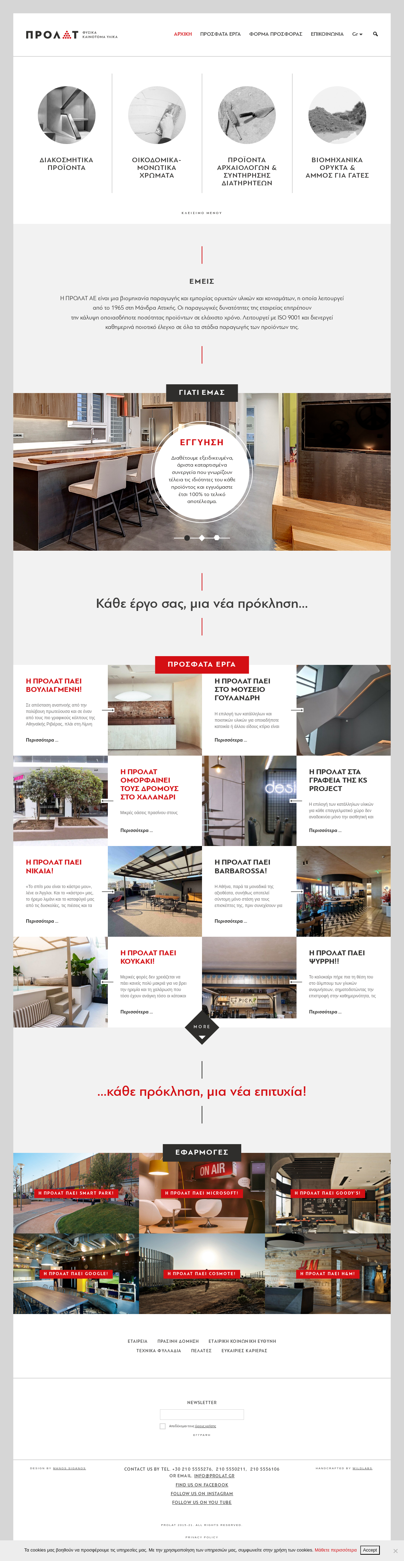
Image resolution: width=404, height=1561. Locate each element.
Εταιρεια (138, 1342)
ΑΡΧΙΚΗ (183, 34)
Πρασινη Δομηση (178, 1342)
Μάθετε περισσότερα (336, 1550)
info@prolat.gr (214, 1476)
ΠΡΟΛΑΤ (52, 34)
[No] (395, 1550)
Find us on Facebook (202, 1485)
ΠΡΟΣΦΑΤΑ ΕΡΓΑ (220, 34)
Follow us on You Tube (202, 1503)
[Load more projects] (202, 1027)
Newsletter (202, 1403)
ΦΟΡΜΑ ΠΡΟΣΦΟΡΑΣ (275, 34)
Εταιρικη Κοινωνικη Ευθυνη (242, 1342)
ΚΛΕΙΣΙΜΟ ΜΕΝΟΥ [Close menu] (202, 213)
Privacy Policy (202, 1537)
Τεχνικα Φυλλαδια (159, 1351)
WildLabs (362, 1468)
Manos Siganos (69, 1468)
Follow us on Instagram (202, 1494)
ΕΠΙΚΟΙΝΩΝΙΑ (327, 34)
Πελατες (201, 1351)
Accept (370, 1550)
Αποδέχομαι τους (192, 1426)
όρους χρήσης (205, 1426)
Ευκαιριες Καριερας (244, 1351)
